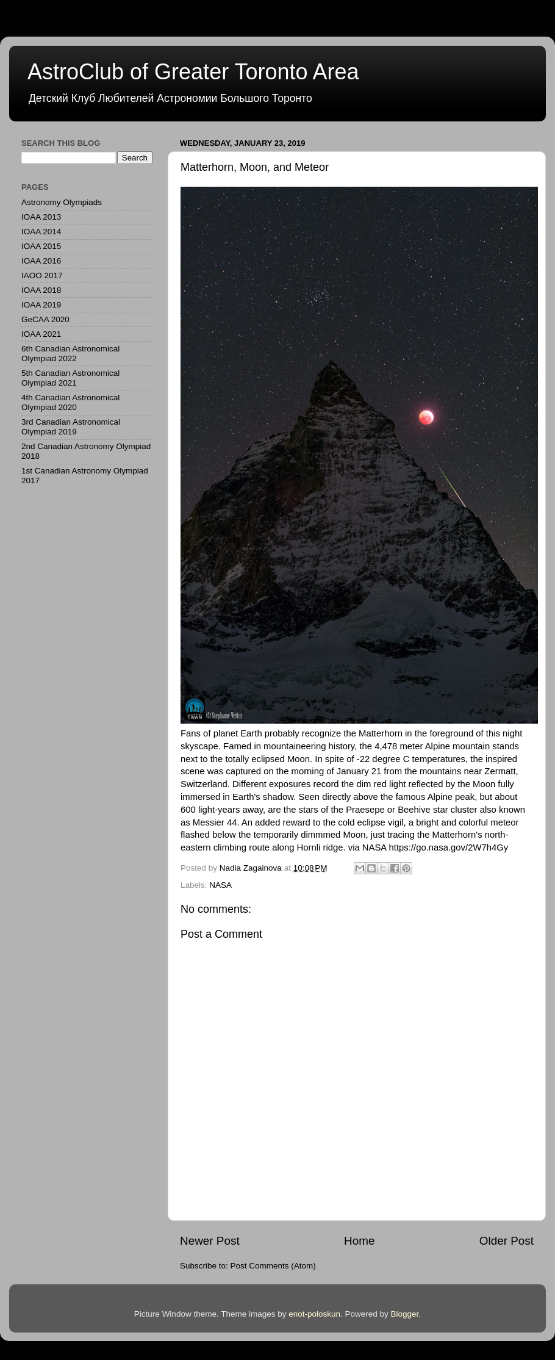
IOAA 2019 (41, 304)
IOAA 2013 (41, 216)
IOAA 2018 (41, 290)
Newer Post (210, 1240)
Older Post (506, 1240)
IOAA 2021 (41, 334)
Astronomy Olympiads (61, 202)
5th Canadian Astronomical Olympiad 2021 (70, 378)
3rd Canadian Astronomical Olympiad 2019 (70, 426)
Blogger (405, 1314)
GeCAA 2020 (45, 319)
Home (359, 1240)
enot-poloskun (314, 1314)
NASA (220, 885)
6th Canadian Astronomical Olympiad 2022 (70, 353)
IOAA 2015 (41, 246)
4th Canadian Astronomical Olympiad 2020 (70, 402)
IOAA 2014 (41, 231)
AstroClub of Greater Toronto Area (193, 71)
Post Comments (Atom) (273, 1265)
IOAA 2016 (41, 260)
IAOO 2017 (42, 275)
